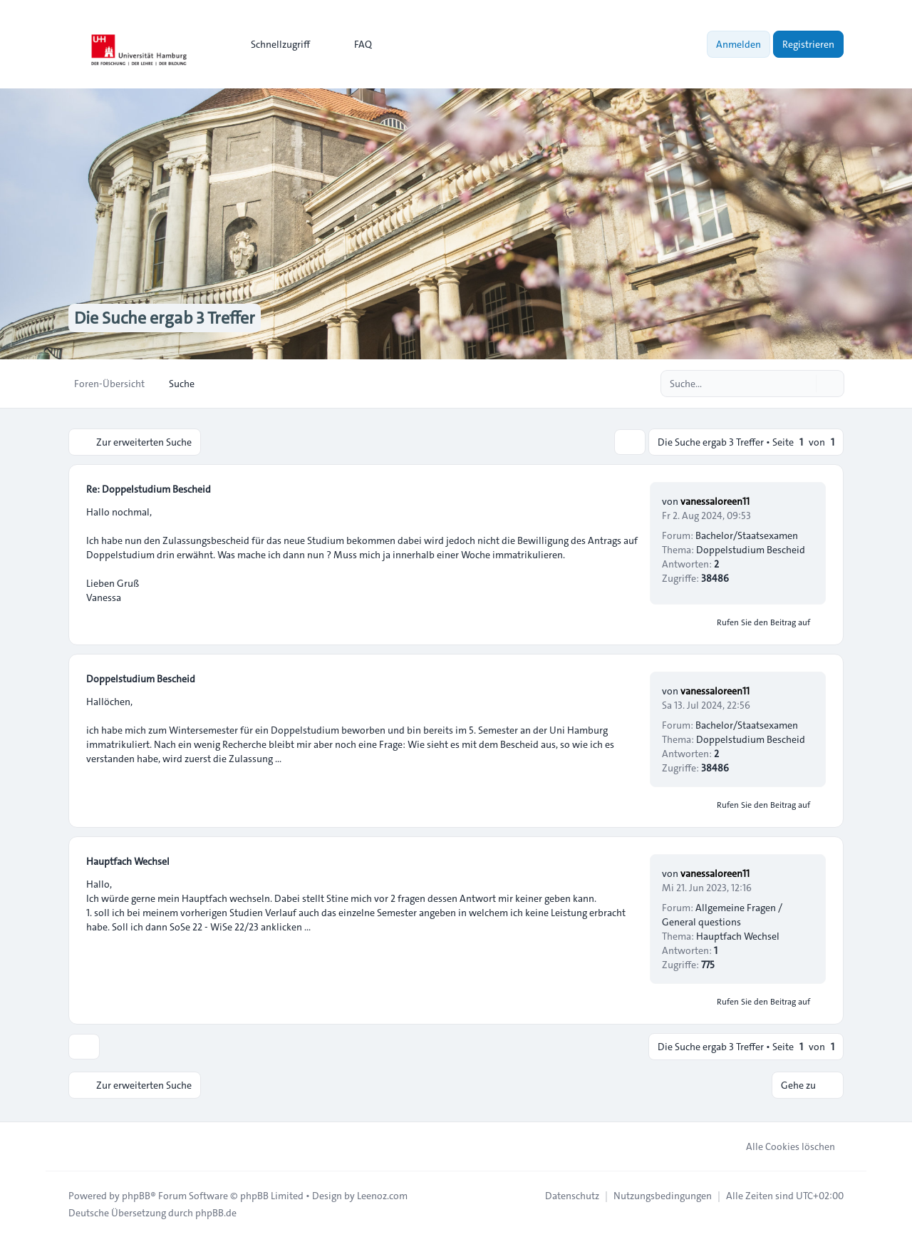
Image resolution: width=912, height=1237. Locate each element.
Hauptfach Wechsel (128, 861)
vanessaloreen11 (715, 501)
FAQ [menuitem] (354, 44)
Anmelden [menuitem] (738, 44)
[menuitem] (274, 44)
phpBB (136, 1196)
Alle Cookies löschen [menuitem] (781, 1146)
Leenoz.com (382, 1196)
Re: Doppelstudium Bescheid (148, 489)
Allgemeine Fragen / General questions (722, 914)
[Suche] (804, 383)
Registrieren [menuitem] (808, 44)
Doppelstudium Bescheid (750, 550)
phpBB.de (216, 1213)
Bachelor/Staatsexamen (746, 535)
